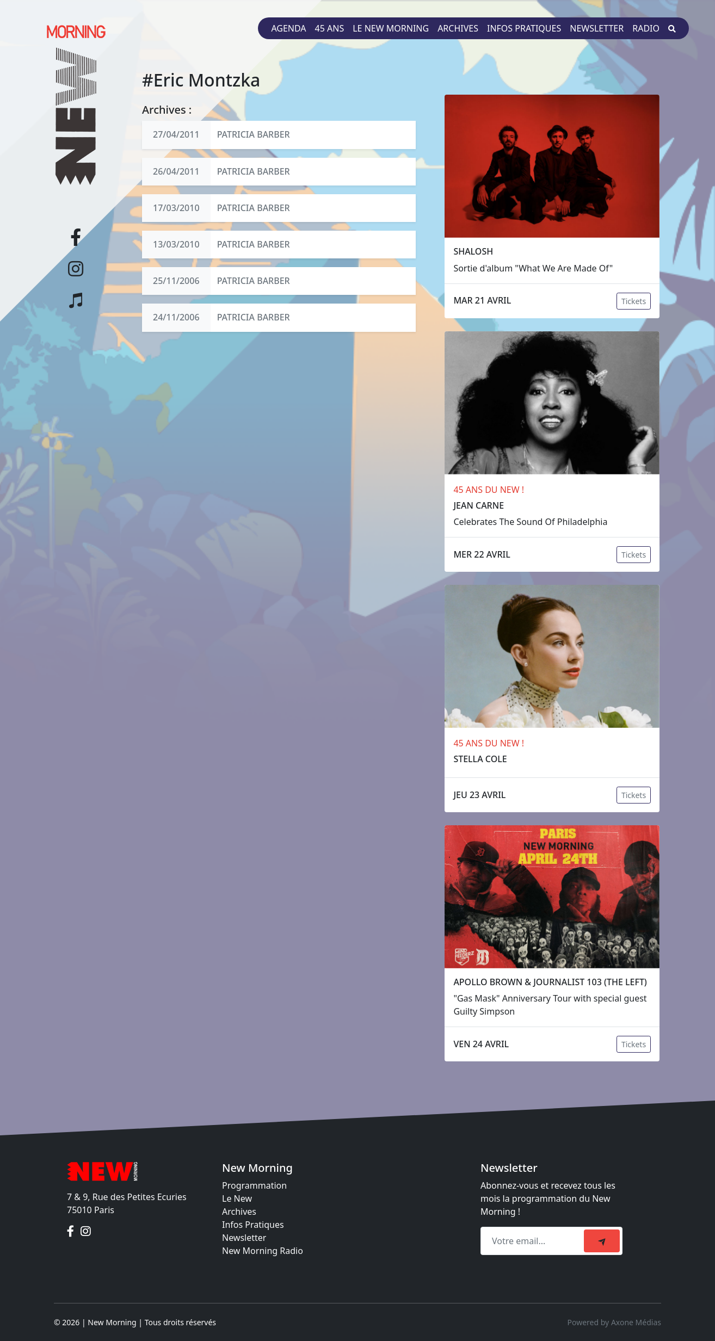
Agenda (288, 28)
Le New (237, 1198)
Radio (645, 28)
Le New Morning (391, 28)
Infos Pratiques (253, 1225)
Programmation (254, 1185)
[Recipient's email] (533, 1240)
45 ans (329, 28)
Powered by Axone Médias (614, 1322)
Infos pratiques (524, 28)
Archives (457, 28)
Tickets (633, 301)
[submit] (602, 1240)
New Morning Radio (262, 1251)
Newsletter (597, 28)
